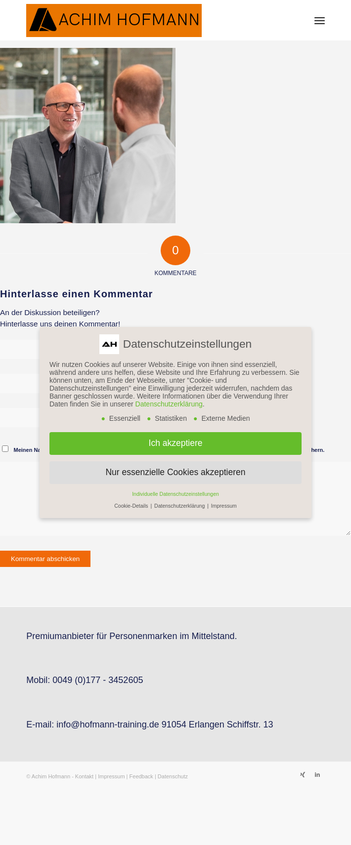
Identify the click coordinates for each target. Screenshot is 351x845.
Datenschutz (173, 776)
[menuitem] (319, 20)
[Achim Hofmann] (145, 20)
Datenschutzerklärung (169, 404)
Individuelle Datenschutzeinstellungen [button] (175, 494)
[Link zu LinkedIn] (317, 774)
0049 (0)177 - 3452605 (97, 680)
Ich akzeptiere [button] (176, 443)
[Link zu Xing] (302, 774)
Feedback (141, 776)
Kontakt (84, 776)
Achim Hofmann (51, 776)
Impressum (111, 776)
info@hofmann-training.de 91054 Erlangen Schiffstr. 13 (164, 724)
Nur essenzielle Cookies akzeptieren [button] (175, 472)
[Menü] (319, 20)
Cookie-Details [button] (131, 506)
